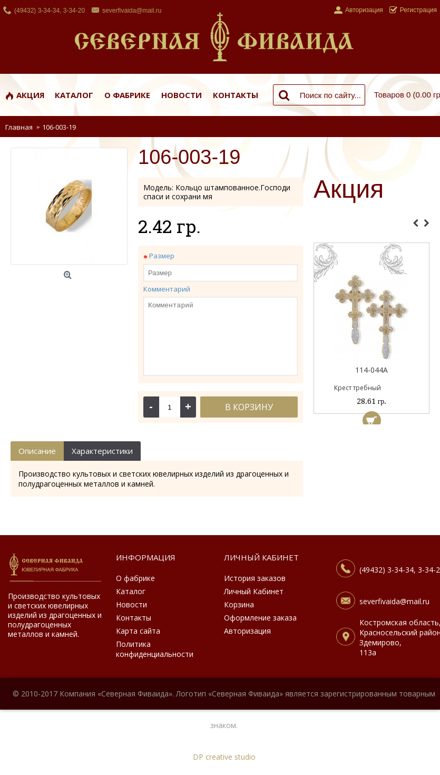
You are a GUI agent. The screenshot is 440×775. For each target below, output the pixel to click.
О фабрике (135, 578)
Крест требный (357, 387)
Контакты (133, 618)
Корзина (239, 604)
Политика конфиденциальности (154, 649)
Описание (37, 450)
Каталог (130, 591)
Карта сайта (138, 631)
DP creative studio (224, 757)
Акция (349, 189)
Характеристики (102, 450)
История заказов (255, 578)
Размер (161, 255)
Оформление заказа (260, 618)
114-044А (371, 370)
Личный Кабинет (253, 591)
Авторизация (247, 631)
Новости (131, 604)
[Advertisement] (371, 482)
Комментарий (166, 289)
